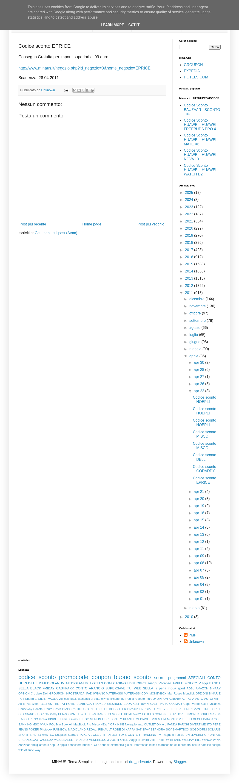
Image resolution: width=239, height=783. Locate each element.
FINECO (191, 683)
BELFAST (47, 703)
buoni (86, 745)
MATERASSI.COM (136, 693)
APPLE (178, 683)
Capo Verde (191, 703)
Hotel (131, 683)
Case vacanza (211, 703)
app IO (54, 745)
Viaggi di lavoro (139, 739)
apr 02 (199, 592)
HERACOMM (67, 714)
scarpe (216, 745)
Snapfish (61, 734)
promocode (73, 677)
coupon (101, 677)
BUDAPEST (131, 703)
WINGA (207, 739)
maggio (195, 349)
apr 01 (199, 599)
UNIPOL (215, 734)
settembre (198, 320)
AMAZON (202, 688)
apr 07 (199, 570)
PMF (192, 635)
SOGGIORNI (198, 729)
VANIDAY (82, 739)
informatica (141, 745)
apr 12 (199, 542)
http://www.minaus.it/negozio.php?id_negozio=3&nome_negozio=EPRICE (84, 68)
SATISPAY (143, 729)
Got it (133, 25)
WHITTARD (173, 739)
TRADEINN (148, 734)
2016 (189, 257)
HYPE (181, 714)
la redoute (138, 698)
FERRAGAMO (191, 709)
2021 (189, 221)
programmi (177, 678)
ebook (106, 745)
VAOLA (53, 698)
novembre (198, 306)
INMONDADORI (196, 714)
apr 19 (199, 506)
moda (172, 688)
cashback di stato (88, 698)
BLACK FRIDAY (42, 688)
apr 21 (199, 492)
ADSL (190, 688)
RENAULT (105, 729)
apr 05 (199, 577)
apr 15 (199, 520)
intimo (153, 745)
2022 (189, 214)
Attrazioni (33, 703)
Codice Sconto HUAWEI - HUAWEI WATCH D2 (200, 170)
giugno (195, 342)
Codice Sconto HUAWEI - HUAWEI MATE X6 (200, 139)
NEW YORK (108, 724)
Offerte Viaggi (147, 683)
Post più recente (33, 224)
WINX (217, 739)
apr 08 (199, 563)
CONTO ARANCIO (90, 688)
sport (181, 688)
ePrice (105, 698)
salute (196, 745)
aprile (194, 356)
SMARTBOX (181, 729)
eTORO (96, 745)
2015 (189, 264)
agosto (195, 328)
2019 (189, 235)
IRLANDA (214, 714)
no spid (175, 745)
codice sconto (37, 677)
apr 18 (199, 513)
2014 (189, 271)
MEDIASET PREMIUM (151, 719)
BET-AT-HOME (65, 703)
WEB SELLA (143, 688)
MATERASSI (114, 693)
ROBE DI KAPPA (124, 729)
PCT (21, 698)
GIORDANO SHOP (31, 714)
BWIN (144, 703)
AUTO (199, 698)
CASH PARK (159, 703)
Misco (96, 724)
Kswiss (73, 719)
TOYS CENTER (129, 734)
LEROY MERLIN (90, 719)
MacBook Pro (82, 724)
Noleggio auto (134, 724)
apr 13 (199, 534)
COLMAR (175, 703)
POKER (34, 729)
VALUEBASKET (64, 739)
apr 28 (199, 370)
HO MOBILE (115, 714)
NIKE (120, 724)
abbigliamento (40, 745)
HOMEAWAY (132, 714)
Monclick (189, 693)
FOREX (216, 709)
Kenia (63, 719)
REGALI (91, 729)
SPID (33, 734)
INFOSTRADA (74, 693)
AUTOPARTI (212, 698)
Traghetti (168, 734)
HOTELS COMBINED (156, 714)
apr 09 (199, 556)
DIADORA (69, 709)
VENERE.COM (99, 739)
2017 (189, 250)
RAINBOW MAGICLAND (69, 729)
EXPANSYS (160, 709)
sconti (159, 677)
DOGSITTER (117, 709)
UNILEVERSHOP (196, 734)
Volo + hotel (157, 739)
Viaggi (203, 683)
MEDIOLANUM (77, 683)
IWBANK (99, 693)
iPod (128, 698)
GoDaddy (51, 714)
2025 (189, 192)
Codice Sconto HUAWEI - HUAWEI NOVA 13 (200, 154)
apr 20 (199, 499)
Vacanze (165, 683)
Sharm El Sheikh (36, 698)
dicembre (197, 299)
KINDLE (53, 719)
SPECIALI (196, 678)
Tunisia (179, 734)
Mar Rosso (175, 693)
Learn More (112, 25)
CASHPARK (65, 688)
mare (149, 698)
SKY (169, 729)
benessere (75, 745)
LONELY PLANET (123, 719)
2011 (189, 293)
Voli (61, 698)
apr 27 (199, 377)
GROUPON (193, 65)
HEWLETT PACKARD (91, 714)
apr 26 (199, 384)
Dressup (132, 709)
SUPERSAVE (115, 688)
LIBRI (106, 719)
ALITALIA (188, 698)
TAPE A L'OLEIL (90, 734)
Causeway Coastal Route (35, 709)
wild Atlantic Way (29, 750)
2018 (189, 242)
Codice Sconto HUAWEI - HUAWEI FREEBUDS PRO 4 (200, 124)
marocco (163, 745)
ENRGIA (145, 709)
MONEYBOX (157, 693)
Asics (22, 703)
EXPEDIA (192, 71)
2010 (189, 617)
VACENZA (46, 739)
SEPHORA (158, 729)
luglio (194, 335)
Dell (45, 693)
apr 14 (199, 527)
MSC (35, 724)
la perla (160, 688)
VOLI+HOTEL (119, 739)
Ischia (43, 719)
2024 (189, 200)
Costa (57, 709)
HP (174, 714)
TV (159, 734)
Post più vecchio (150, 224)
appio (63, 745)
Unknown (196, 642)
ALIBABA (175, 698)
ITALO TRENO (28, 719)
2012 (189, 286)
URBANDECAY (28, 739)
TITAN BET (110, 734)
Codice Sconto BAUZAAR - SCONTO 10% (202, 109)
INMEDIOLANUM (52, 683)
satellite (206, 745)
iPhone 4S (117, 698)
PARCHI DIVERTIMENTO (195, 724)
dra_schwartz (140, 762)
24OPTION (160, 698)
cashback (70, 698)
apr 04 (199, 584)
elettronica (117, 745)
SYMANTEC (46, 734)
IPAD (88, 693)
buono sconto (132, 677)
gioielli (129, 745)
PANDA (172, 724)
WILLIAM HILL (191, 739)
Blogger (180, 762)
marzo (195, 608)
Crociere (36, 693)
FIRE (206, 709)
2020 (189, 228)
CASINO (119, 683)
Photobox (46, 729)
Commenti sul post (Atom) (56, 233)
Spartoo (73, 734)
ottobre (195, 313)
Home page (91, 224)
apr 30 (199, 362)
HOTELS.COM (196, 77)
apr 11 (199, 549)
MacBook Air (64, 724)
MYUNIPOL (47, 724)
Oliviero (161, 724)
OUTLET (150, 724)
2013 (189, 278)
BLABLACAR (85, 703)
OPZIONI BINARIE (208, 693)
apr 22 (199, 391)
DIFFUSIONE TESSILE (92, 709)
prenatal (186, 745)
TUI (129, 688)
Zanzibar (24, 745)
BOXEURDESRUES (108, 703)
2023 (189, 207)
